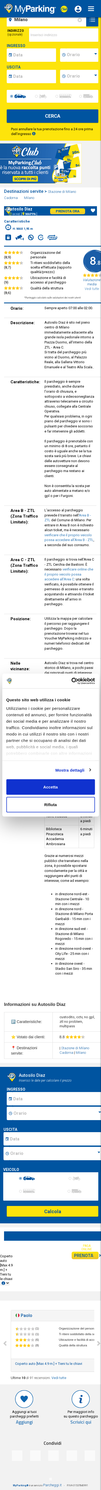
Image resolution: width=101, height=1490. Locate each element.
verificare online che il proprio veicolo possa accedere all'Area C (68, 574)
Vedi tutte (58, 1378)
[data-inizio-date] (34, 55)
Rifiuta (50, 804)
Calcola (52, 1211)
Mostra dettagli (69, 770)
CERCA (52, 116)
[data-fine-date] (34, 76)
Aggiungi (24, 1422)
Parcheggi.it (52, 1485)
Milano (29, 198)
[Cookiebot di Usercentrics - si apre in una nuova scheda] (72, 680)
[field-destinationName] (47, 19)
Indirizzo (15, 32)
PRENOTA (86, 1255)
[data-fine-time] (82, 76)
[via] (63, 35)
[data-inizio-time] (82, 55)
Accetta (50, 787)
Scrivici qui (80, 1422)
